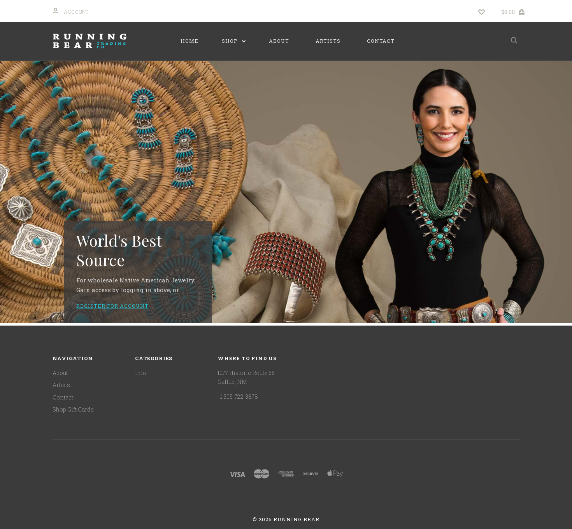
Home (189, 40)
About (279, 40)
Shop (234, 40)
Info (140, 373)
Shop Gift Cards (73, 409)
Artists (328, 40)
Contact (381, 40)
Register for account (112, 305)
